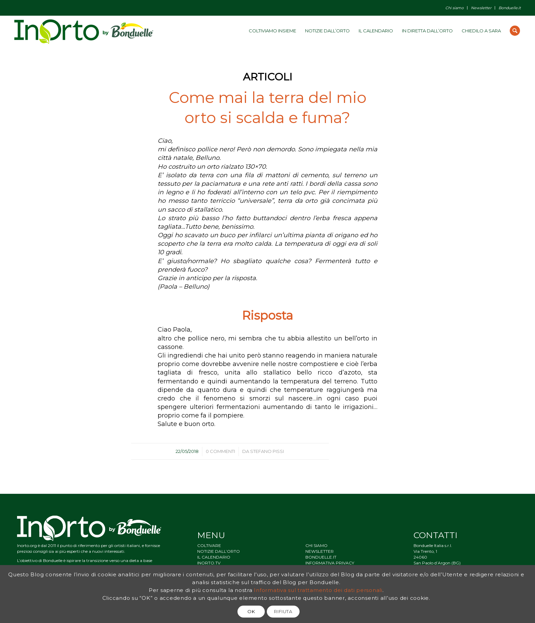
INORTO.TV (208, 562)
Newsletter (481, 7)
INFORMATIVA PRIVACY (329, 562)
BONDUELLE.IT (320, 557)
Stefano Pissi (267, 451)
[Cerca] (514, 30)
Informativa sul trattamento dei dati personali (318, 590)
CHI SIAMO (316, 545)
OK (251, 611)
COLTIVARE (209, 545)
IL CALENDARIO (213, 557)
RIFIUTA (283, 611)
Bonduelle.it (509, 7)
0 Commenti (220, 451)
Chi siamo (454, 7)
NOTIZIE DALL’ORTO (218, 551)
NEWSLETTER (319, 551)
